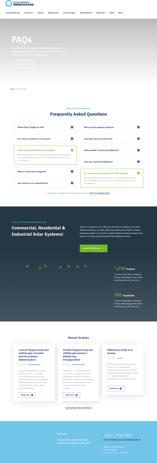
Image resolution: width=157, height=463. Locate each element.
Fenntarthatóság (13, 13)
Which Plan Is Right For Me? (31, 127)
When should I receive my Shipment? (101, 150)
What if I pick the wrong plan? (32, 171)
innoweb (120, 358)
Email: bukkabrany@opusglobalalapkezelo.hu (122, 440)
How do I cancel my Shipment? (98, 162)
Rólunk (40, 13)
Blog (121, 13)
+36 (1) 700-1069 (118, 435)
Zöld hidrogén (69, 13)
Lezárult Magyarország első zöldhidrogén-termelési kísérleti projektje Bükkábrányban (34, 354)
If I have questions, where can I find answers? (106, 173)
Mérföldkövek (86, 13)
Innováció (29, 13)
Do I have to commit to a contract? (34, 139)
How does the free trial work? (98, 139)
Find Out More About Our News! (78, 408)
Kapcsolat (101, 13)
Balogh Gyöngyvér (34, 364)
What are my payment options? (99, 127)
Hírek (112, 13)
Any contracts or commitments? (33, 183)
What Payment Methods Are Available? (36, 150)
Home (12, 89)
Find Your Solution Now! (100, 193)
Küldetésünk (53, 13)
